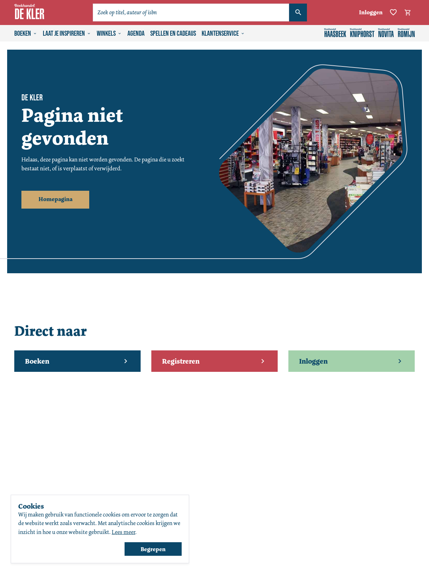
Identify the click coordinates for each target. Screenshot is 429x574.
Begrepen (153, 549)
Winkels (109, 33)
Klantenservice (223, 33)
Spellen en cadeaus (173, 33)
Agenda (136, 33)
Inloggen (371, 12)
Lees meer (123, 532)
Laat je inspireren (67, 33)
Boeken (25, 33)
